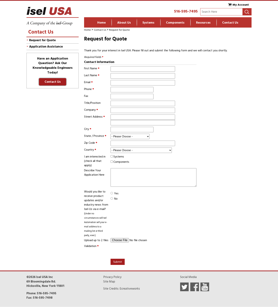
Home (101, 22)
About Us (124, 22)
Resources (203, 22)
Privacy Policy (112, 277)
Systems (148, 22)
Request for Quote (119, 30)
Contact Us (230, 22)
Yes (116, 193)
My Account (241, 4)
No (116, 199)
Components (175, 22)
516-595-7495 (186, 11)
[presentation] (138, 251)
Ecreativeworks (130, 288)
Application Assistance (46, 46)
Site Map (109, 281)
